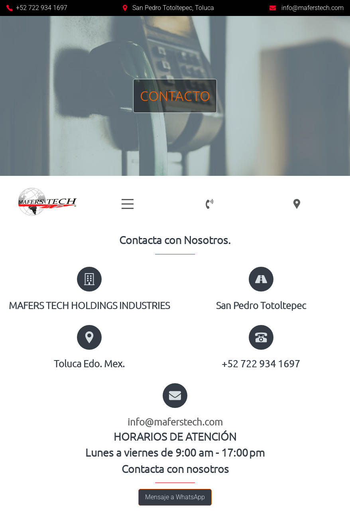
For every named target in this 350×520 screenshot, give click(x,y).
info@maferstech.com (312, 8)
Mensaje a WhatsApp (175, 497)
